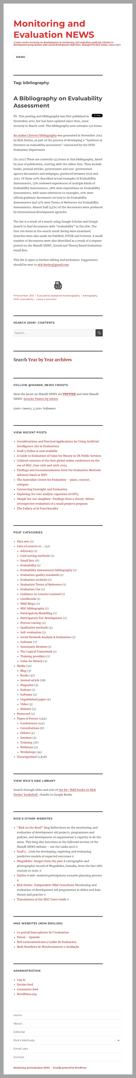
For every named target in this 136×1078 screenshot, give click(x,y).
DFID (16, 299)
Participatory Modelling (36, 613)
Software (26, 642)
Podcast (25, 689)
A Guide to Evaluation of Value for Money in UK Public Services (59, 455)
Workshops (28, 752)
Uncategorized (27, 756)
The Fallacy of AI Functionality (37, 508)
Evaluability (28, 565)
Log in (21, 979)
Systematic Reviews (33, 646)
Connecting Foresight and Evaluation (42, 489)
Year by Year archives (50, 359)
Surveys (18, 1057)
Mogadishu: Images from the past (40, 861)
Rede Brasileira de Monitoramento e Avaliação (48, 946)
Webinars (26, 747)
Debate (25, 733)
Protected (23, 713)
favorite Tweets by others (41, 399)
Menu (20, 57)
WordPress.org (27, 994)
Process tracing (30, 622)
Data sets (23, 541)
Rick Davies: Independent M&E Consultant (45, 885)
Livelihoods (28, 599)
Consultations (29, 728)
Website (25, 709)
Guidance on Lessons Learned (40, 594)
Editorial (19, 1032)
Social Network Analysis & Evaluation (45, 637)
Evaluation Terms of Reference (41, 584)
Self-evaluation (30, 632)
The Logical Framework (36, 651)
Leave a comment (47, 299)
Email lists (27, 560)
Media (21, 666)
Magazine (27, 685)
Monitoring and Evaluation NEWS (31, 1067)
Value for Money (31, 661)
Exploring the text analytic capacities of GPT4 (48, 494)
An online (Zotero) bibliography (35, 135)
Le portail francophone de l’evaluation (43, 932)
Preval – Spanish (28, 937)
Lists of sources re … (30, 546)
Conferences (28, 723)
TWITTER (69, 394)
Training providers (33, 656)
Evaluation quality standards (39, 575)
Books (24, 675)
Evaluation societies (33, 579)
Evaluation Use (30, 589)
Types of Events (27, 718)
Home (17, 1015)
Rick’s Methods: (24, 1040)
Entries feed (25, 984)
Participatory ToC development (41, 618)
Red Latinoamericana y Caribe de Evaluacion (46, 942)
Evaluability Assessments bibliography (58, 295)
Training (26, 742)
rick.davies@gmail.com (53, 264)
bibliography (90, 295)
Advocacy (26, 551)
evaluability (26, 299)
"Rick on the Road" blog (33, 827)
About (17, 1023)
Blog (23, 670)
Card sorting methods (35, 555)
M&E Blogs (27, 603)
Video (24, 704)
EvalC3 (21, 851)
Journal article (29, 680)
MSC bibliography (32, 608)
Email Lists (20, 1048)
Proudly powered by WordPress (70, 1067)
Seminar (26, 737)
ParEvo (21, 875)
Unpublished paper (33, 699)
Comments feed (27, 989)
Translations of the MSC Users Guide (41, 899)
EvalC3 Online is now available (37, 451)
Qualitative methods (34, 627)
